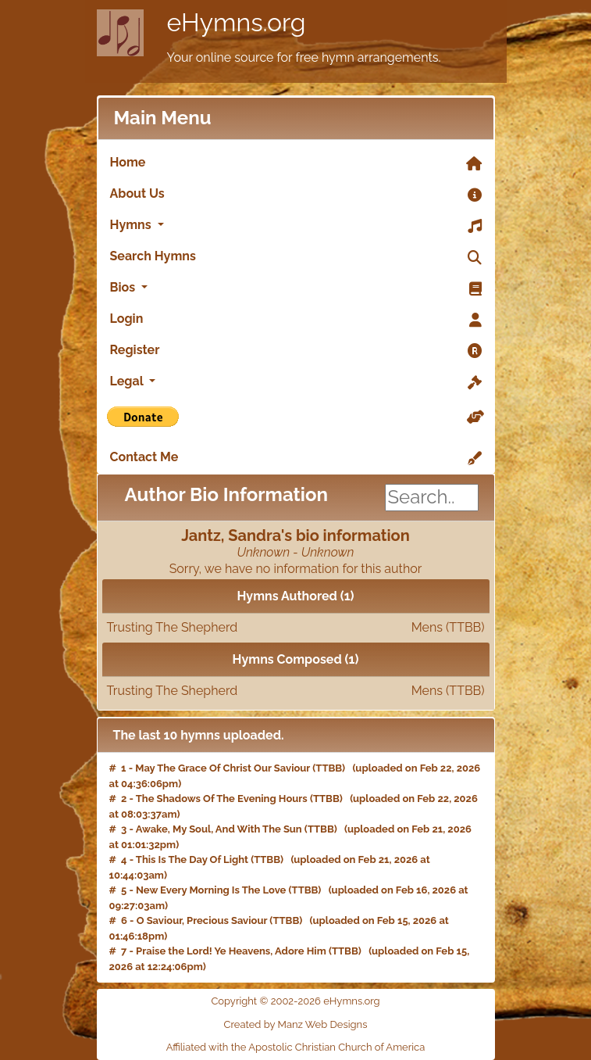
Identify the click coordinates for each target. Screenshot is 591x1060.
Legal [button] (296, 382)
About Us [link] (296, 194)
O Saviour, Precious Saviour (202, 920)
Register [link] (296, 351)
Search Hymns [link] (296, 257)
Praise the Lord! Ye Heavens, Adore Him (231, 951)
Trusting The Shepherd (296, 627)
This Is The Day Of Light (192, 859)
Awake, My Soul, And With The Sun (219, 829)
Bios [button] (296, 288)
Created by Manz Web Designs (296, 1024)
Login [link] (296, 320)
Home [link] (296, 163)
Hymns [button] (296, 226)
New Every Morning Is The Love (211, 890)
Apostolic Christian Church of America (336, 1047)
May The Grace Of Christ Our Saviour (222, 768)
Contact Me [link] (296, 458)
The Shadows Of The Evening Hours (222, 798)
